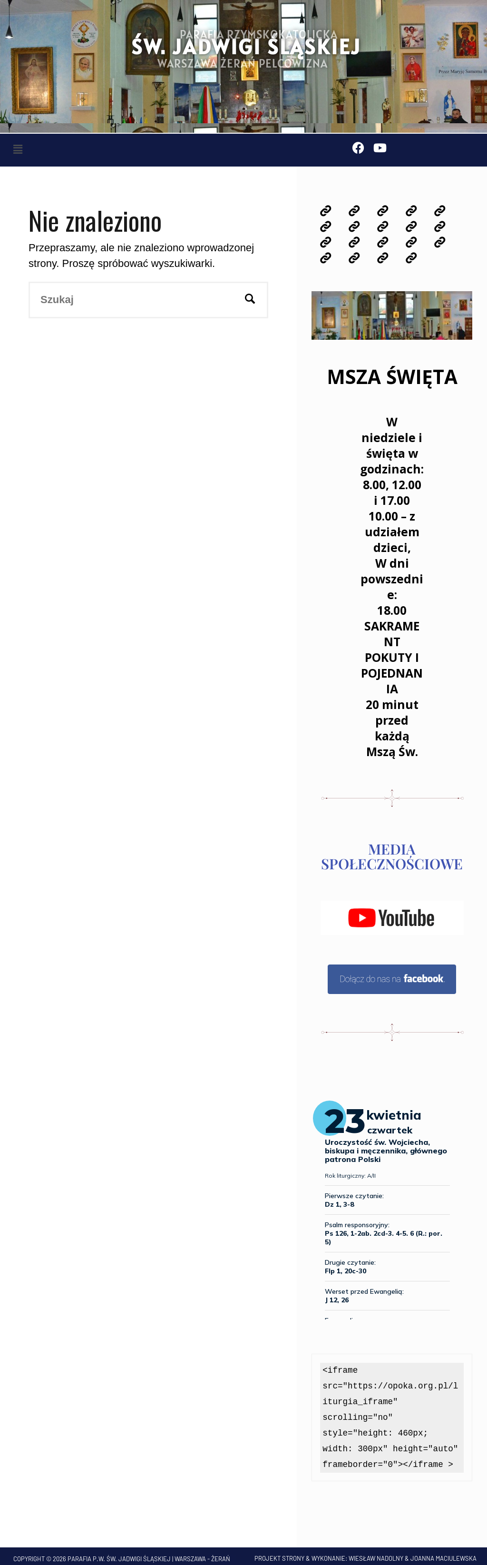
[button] (18, 149)
